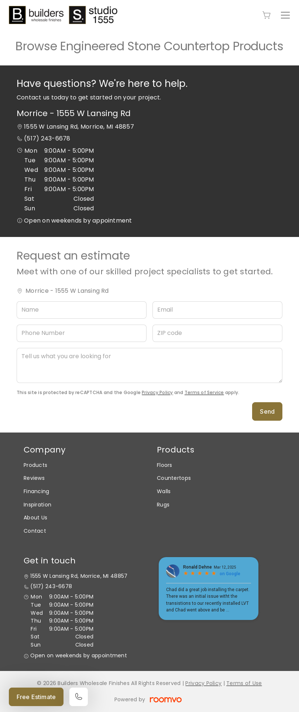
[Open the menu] (285, 15)
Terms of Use (244, 683)
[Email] (217, 310)
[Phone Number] (82, 333)
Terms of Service (204, 392)
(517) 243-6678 (47, 138)
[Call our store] (78, 697)
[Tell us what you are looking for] (149, 365)
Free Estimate (36, 697)
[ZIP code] (217, 333)
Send (267, 411)
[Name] (82, 310)
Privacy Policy (157, 392)
